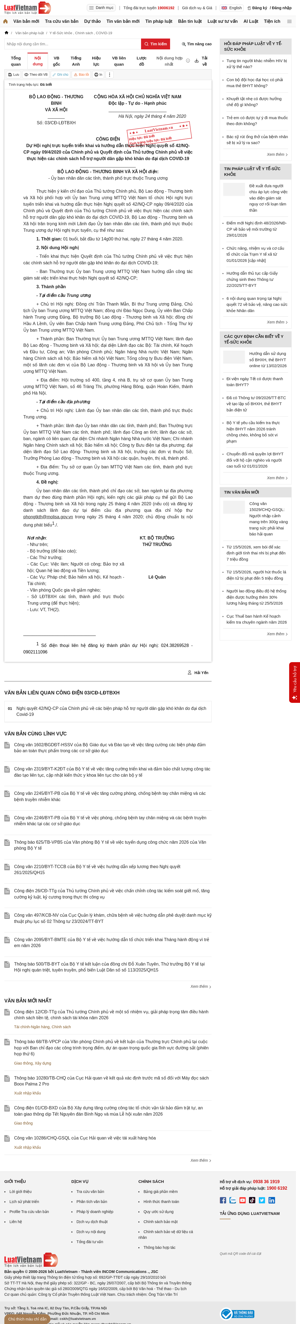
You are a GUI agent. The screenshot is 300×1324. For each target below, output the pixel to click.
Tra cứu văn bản (61, 21)
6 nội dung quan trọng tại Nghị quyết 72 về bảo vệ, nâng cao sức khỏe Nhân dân (257, 304)
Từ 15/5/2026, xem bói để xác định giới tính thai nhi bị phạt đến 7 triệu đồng (255, 553)
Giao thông (23, 1063)
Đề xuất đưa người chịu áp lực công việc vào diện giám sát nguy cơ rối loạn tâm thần (268, 197)
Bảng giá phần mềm (160, 1191)
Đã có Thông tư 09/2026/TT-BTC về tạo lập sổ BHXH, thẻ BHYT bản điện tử (256, 403)
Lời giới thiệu (20, 1191)
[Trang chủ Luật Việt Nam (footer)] (31, 1266)
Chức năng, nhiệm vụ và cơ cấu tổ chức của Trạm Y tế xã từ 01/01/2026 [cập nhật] (255, 254)
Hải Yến (197, 672)
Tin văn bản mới (123, 21)
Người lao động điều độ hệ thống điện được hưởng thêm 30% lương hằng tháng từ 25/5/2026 (256, 597)
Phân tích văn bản (91, 1201)
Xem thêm (201, 986)
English (232, 8)
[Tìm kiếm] (155, 44)
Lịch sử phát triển (24, 1201)
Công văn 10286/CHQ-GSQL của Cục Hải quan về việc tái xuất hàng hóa (85, 1138)
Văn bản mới (26, 21)
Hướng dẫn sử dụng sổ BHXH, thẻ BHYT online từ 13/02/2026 (268, 359)
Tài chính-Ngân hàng (32, 1027)
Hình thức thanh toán (161, 1201)
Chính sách (61, 1027)
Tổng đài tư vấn (89, 1242)
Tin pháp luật (158, 21)
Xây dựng (43, 1063)
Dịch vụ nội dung (91, 1232)
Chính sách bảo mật (160, 1222)
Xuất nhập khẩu (27, 1093)
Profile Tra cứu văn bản (29, 1211)
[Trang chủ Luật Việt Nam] (27, 7)
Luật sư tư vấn (223, 21)
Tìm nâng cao (197, 44)
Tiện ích (272, 21)
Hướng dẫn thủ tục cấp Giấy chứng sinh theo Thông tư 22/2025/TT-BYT (252, 279)
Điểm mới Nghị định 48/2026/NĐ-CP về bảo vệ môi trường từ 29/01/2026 (256, 229)
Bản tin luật (190, 21)
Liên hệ (15, 1222)
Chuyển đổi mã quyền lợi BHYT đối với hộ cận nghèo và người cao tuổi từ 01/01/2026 (254, 460)
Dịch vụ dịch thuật (92, 1222)
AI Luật (251, 21)
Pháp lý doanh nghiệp (94, 1211)
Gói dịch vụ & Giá (197, 8)
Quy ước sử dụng (158, 1211)
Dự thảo (92, 21)
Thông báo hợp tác (159, 1247)
